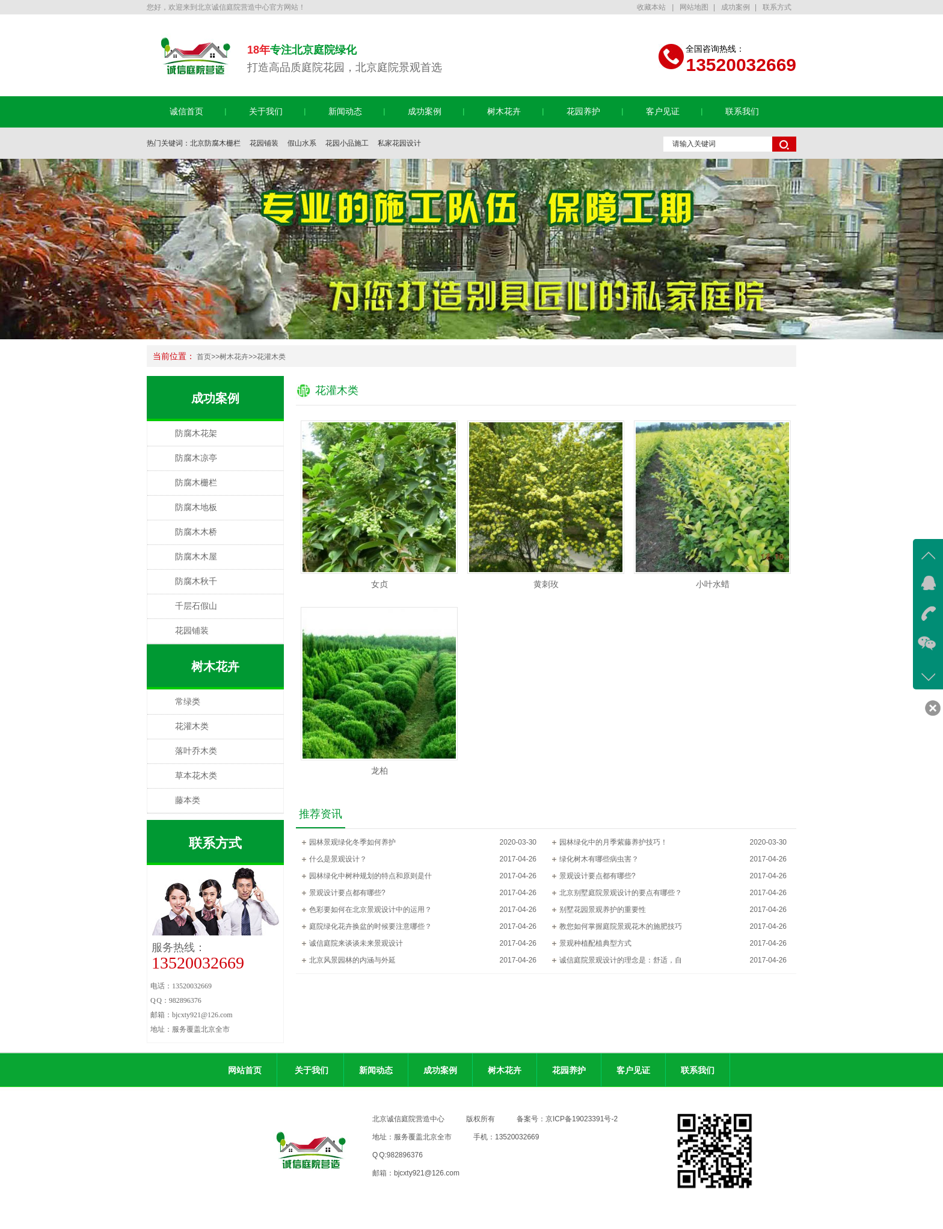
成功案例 (735, 7)
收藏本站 (652, 7)
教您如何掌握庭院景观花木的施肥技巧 (620, 926)
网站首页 (245, 1070)
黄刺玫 (546, 584)
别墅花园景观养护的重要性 (602, 909)
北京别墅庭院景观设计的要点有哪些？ (620, 893)
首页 (204, 357)
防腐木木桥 (196, 532)
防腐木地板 (196, 507)
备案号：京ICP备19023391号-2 (567, 1119)
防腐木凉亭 (196, 458)
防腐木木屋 (196, 556)
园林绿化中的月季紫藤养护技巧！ (613, 842)
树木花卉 (504, 111)
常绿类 (187, 701)
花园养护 (583, 111)
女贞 (379, 584)
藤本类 (187, 800)
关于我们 (266, 111)
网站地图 (694, 7)
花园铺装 (264, 143)
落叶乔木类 (196, 751)
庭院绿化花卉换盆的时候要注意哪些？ (370, 926)
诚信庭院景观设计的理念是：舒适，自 (620, 960)
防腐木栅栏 (196, 482)
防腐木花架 (196, 433)
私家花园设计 (399, 143)
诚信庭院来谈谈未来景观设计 (356, 943)
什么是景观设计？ (338, 859)
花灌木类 (271, 357)
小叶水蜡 (713, 584)
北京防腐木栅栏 (215, 143)
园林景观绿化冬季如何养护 (352, 842)
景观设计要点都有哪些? (597, 876)
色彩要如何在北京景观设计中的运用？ (370, 909)
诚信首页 (186, 111)
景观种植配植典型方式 (595, 943)
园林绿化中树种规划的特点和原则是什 (370, 876)
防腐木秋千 (196, 581)
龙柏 (379, 770)
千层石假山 (196, 606)
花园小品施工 (347, 143)
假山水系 (301, 143)
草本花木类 (196, 775)
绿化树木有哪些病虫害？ (599, 859)
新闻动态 (345, 111)
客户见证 (663, 111)
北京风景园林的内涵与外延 (352, 960)
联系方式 (777, 7)
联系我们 (742, 111)
